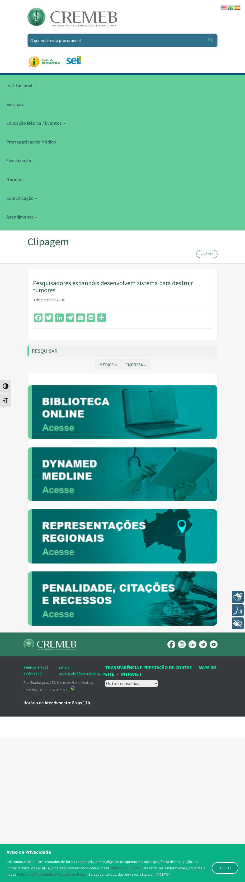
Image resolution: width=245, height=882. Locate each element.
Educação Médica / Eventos (35, 123)
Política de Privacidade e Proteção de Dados (52, 874)
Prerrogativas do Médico (31, 142)
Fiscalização (20, 161)
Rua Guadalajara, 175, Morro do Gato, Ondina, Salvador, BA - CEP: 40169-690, (58, 830)
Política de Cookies (125, 868)
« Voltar (207, 254)
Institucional (21, 85)
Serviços (15, 104)
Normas (14, 179)
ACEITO (225, 868)
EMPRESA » (135, 364)
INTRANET (131, 818)
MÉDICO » (108, 364)
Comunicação (21, 198)
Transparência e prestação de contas (148, 812)
